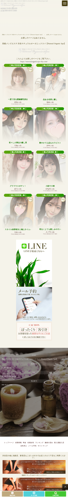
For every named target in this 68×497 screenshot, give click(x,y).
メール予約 (32, 446)
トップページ (9, 442)
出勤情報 (18, 442)
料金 (24, 442)
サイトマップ (43, 446)
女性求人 (23, 446)
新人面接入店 (59, 442)
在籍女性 (30, 442)
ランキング (39, 442)
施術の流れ (49, 442)
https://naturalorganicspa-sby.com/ (34, 62)
